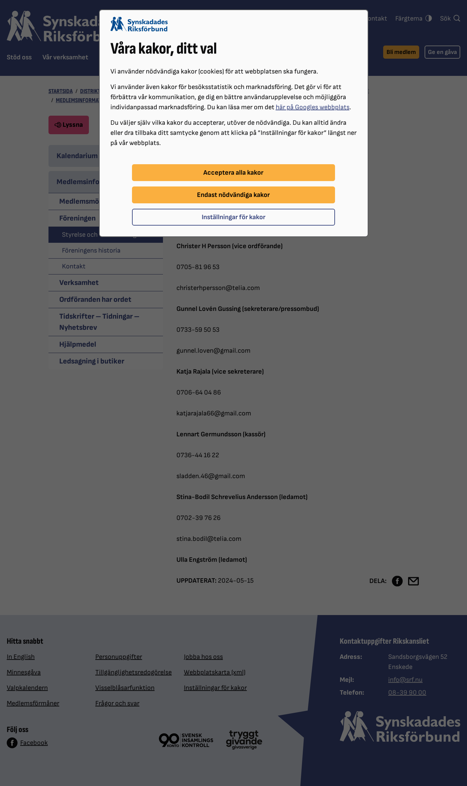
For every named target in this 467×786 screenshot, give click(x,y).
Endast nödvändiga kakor (233, 195)
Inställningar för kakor (233, 217)
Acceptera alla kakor (233, 173)
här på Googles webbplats (312, 107)
